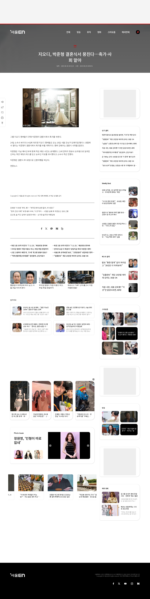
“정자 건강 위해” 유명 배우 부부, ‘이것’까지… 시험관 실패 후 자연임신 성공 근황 (39, 211)
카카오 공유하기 (51, 228)
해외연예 (125, 32)
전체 (68, 32)
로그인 (138, 574)
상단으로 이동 (2, 123)
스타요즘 (111, 32)
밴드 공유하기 (62, 228)
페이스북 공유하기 (41, 228)
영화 (99, 32)
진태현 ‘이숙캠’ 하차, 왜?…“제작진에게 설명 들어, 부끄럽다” (32, 207)
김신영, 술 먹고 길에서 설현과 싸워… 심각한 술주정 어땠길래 (32, 214)
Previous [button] (50, 445)
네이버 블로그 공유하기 (57, 228)
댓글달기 (2, 112)
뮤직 (89, 32)
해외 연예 (105, 488)
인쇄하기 (2, 117)
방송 (79, 32)
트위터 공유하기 (46, 228)
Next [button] (88, 445)
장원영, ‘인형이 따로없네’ (27, 440)
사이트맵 (133, 574)
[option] (69, 445)
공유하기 (2, 107)
